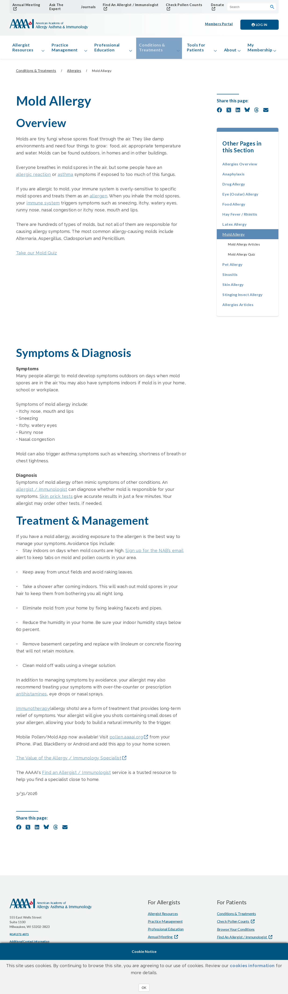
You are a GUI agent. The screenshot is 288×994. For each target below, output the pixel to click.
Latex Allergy (234, 226)
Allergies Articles (237, 306)
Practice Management (65, 48)
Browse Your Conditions (236, 932)
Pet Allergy (232, 266)
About (226, 51)
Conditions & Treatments (150, 48)
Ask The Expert (55, 7)
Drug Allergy (233, 186)
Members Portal (219, 25)
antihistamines (31, 696)
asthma (65, 176)
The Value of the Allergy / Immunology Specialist (68, 760)
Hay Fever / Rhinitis (239, 216)
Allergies (74, 73)
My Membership (258, 48)
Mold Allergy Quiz (241, 256)
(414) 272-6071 (19, 936)
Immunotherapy (33, 710)
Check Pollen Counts (182, 5)
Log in (259, 25)
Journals (88, 7)
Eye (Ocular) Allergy (240, 196)
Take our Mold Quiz (36, 255)
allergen (98, 198)
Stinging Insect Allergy (242, 296)
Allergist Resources (24, 48)
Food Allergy (233, 206)
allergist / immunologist (41, 491)
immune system (43, 205)
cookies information (252, 965)
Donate (216, 5)
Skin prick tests (56, 498)
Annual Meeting (25, 5)
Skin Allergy (233, 286)
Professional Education (107, 48)
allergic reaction (33, 176)
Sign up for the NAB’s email (154, 552)
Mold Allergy (247, 236)
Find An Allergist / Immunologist (129, 5)
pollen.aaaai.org (126, 739)
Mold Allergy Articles (244, 246)
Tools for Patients (193, 48)
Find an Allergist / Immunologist (76, 775)
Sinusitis (230, 276)
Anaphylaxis (233, 176)
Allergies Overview (239, 166)
